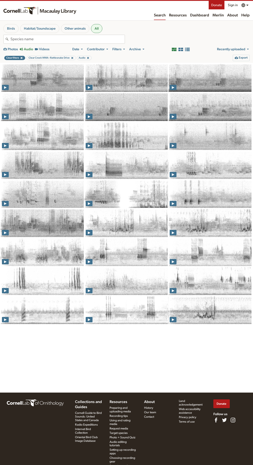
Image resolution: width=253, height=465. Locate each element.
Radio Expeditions (86, 424)
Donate (216, 5)
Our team (150, 412)
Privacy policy (187, 417)
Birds (11, 28)
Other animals (75, 28)
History (148, 407)
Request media (119, 428)
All (97, 28)
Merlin (218, 15)
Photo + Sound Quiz (122, 437)
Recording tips (119, 416)
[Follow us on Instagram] (233, 420)
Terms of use (187, 421)
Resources (178, 15)
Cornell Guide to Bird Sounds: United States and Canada (88, 417)
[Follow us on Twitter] (224, 420)
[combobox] (67, 39)
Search (160, 15)
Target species (119, 433)
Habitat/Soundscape (40, 28)
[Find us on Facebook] (215, 420)
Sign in (233, 5)
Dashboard (199, 15)
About (232, 15)
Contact (149, 416)
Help (245, 15)
